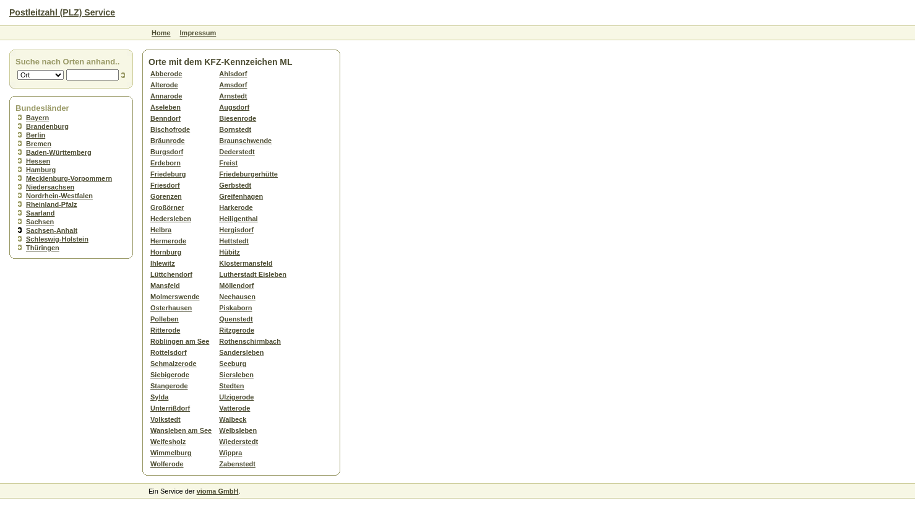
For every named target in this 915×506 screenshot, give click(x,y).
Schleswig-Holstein (57, 239)
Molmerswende (174, 296)
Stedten (231, 386)
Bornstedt (235, 129)
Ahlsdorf (233, 73)
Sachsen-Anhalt (51, 230)
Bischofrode (170, 129)
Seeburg (232, 363)
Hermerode (168, 241)
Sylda (159, 397)
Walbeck (232, 419)
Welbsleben (238, 430)
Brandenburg (47, 126)
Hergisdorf (236, 229)
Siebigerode (169, 374)
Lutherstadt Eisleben (252, 274)
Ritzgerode (236, 330)
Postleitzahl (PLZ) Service (62, 12)
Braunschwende (245, 140)
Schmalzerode (173, 363)
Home (161, 33)
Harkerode (235, 207)
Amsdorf (233, 85)
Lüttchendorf (171, 274)
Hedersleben (170, 218)
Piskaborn (235, 308)
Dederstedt (236, 151)
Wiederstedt (238, 441)
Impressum (198, 33)
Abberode (166, 73)
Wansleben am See (181, 430)
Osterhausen (171, 308)
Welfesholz (168, 441)
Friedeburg (168, 174)
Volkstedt (165, 419)
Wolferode (167, 464)
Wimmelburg (171, 452)
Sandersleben (241, 352)
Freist (228, 163)
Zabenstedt (237, 464)
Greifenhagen (241, 196)
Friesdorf (165, 185)
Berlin (35, 135)
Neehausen (237, 296)
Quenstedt (235, 319)
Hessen (38, 161)
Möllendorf (236, 285)
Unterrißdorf (170, 408)
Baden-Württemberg (59, 152)
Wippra (230, 452)
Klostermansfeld (245, 263)
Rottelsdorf (168, 352)
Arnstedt (233, 96)
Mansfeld (165, 285)
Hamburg (41, 169)
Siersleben (236, 374)
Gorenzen (166, 196)
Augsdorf (234, 107)
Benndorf (165, 118)
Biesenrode (237, 118)
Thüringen (42, 247)
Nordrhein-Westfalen (59, 195)
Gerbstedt (235, 185)
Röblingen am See (179, 341)
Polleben (164, 319)
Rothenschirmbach (250, 341)
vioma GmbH (218, 491)
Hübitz (229, 252)
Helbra (160, 229)
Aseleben (165, 107)
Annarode (166, 96)
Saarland (40, 213)
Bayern (37, 117)
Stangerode (169, 386)
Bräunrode (167, 140)
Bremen (38, 143)
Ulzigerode (236, 397)
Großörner (167, 207)
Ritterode (165, 330)
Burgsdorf (166, 151)
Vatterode (234, 408)
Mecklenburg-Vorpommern (69, 178)
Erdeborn (165, 163)
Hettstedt (234, 241)
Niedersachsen (50, 187)
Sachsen (40, 221)
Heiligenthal (238, 218)
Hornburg (165, 252)
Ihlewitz (162, 263)
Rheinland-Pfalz (51, 204)
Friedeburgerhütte (248, 174)
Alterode (164, 85)
